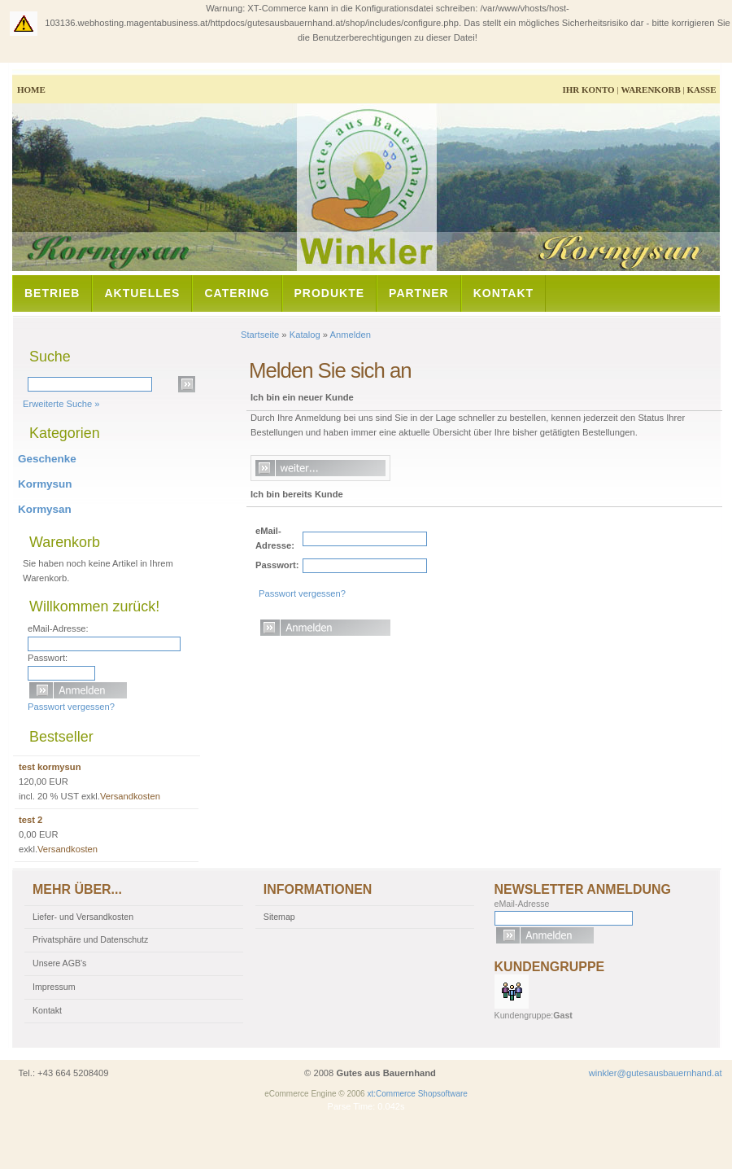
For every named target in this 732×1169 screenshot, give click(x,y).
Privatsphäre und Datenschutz (90, 939)
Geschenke (47, 459)
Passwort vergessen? (302, 593)
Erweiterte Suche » (61, 404)
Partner (419, 293)
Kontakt (503, 293)
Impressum (54, 987)
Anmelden (350, 334)
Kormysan (45, 509)
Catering (236, 293)
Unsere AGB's (59, 963)
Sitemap (279, 917)
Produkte (329, 293)
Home (31, 89)
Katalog (305, 334)
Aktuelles (142, 293)
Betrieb (52, 293)
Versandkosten (130, 796)
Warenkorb (650, 89)
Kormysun (45, 484)
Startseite (260, 334)
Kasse (701, 89)
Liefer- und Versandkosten (83, 917)
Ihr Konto (588, 89)
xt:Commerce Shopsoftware (417, 1093)
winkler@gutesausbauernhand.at (655, 1073)
